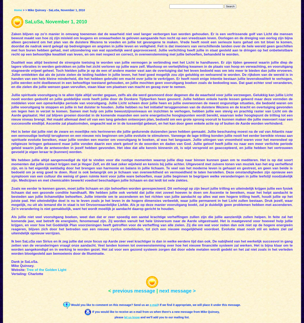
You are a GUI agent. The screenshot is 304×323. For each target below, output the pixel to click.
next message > (177, 291)
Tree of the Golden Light (47, 270)
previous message (133, 291)
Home (18, 10)
